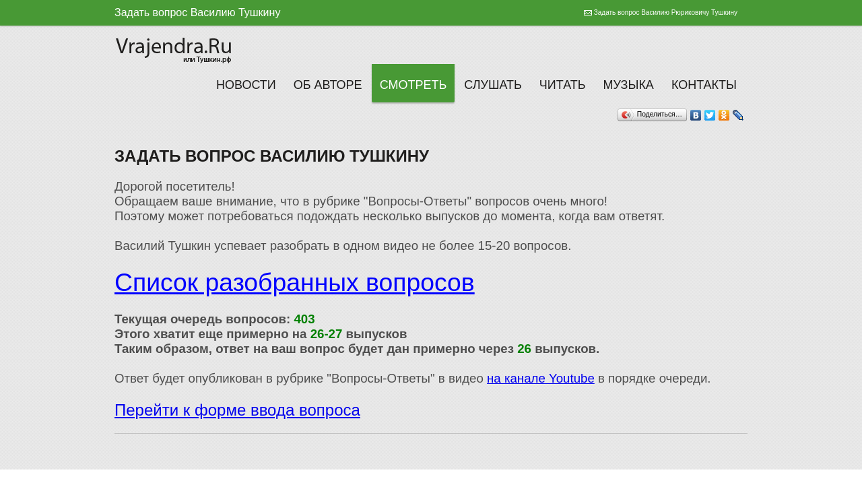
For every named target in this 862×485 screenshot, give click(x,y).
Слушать (493, 85)
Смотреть (413, 85)
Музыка (628, 85)
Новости (246, 85)
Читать (562, 85)
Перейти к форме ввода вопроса (237, 410)
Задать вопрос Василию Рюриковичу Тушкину (665, 12)
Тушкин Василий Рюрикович (175, 48)
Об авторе (328, 85)
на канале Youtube (541, 378)
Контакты (704, 85)
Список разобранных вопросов (294, 282)
